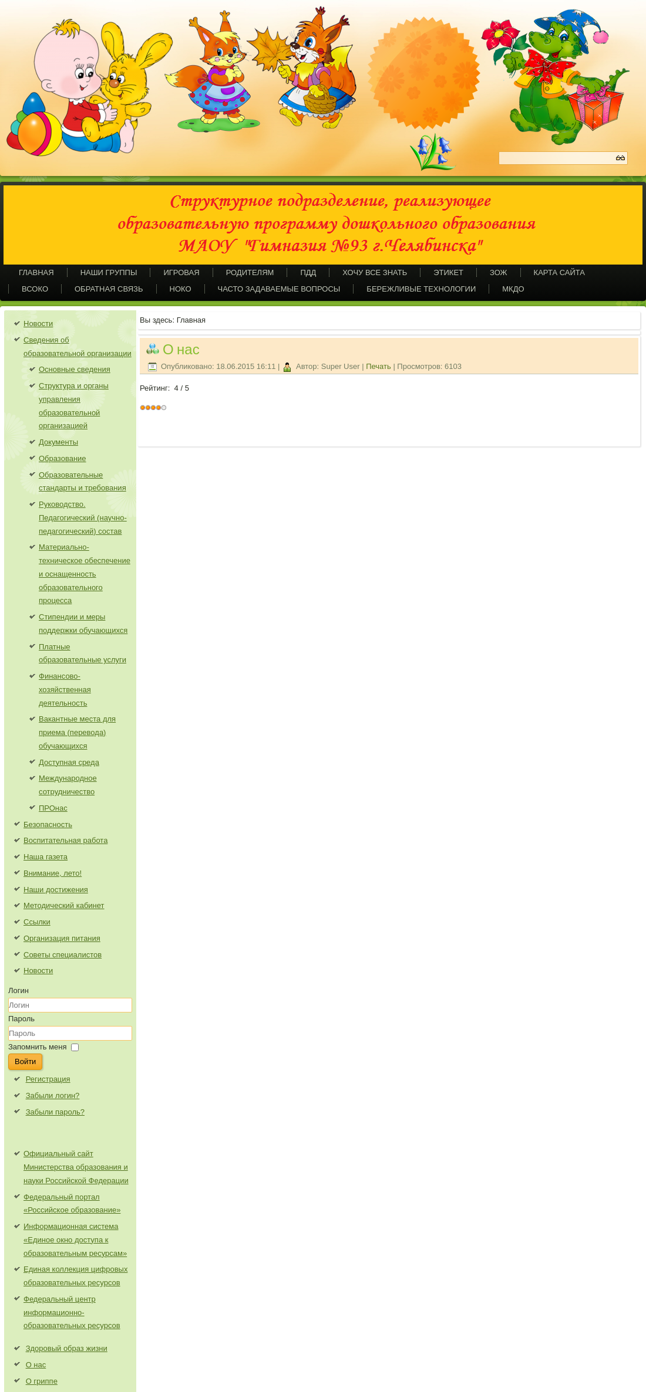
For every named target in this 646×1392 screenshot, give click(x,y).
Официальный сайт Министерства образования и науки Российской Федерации (76, 1167)
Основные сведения (74, 369)
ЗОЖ (498, 272)
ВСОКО (35, 289)
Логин (18, 990)
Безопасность (47, 824)
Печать (379, 366)
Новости (38, 323)
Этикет (448, 272)
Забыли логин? (53, 1095)
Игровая (181, 272)
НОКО (180, 289)
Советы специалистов (62, 954)
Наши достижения (55, 889)
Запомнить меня (37, 1046)
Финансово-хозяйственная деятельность (65, 689)
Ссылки (37, 921)
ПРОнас (53, 808)
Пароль (21, 1018)
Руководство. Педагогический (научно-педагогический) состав (83, 518)
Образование (62, 458)
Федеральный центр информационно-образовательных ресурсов (71, 1312)
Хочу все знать (374, 272)
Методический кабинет (64, 905)
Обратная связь (109, 289)
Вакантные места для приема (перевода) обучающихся (77, 732)
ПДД (308, 272)
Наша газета (45, 856)
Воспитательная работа (65, 840)
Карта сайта (559, 272)
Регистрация (48, 1079)
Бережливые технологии (421, 289)
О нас (181, 349)
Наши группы (108, 272)
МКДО (513, 289)
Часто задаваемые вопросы (279, 289)
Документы (58, 442)
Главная (36, 272)
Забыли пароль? (55, 1111)
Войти (25, 1061)
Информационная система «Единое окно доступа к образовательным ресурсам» (75, 1240)
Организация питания (61, 938)
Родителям (250, 272)
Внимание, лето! (52, 873)
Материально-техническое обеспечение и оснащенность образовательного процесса (84, 574)
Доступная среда (69, 762)
